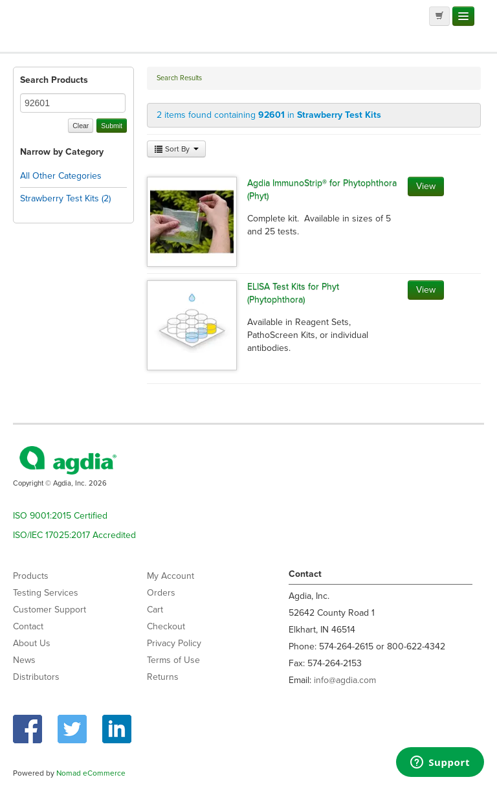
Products (31, 575)
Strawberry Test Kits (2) (65, 198)
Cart (155, 609)
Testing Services (45, 592)
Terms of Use (173, 660)
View (426, 186)
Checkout (166, 626)
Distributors (36, 676)
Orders (161, 592)
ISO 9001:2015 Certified (60, 515)
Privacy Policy (174, 643)
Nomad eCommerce (91, 773)
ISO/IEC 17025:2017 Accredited (74, 535)
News (24, 660)
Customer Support (49, 609)
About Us (31, 643)
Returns (163, 676)
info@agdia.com (345, 680)
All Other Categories (61, 175)
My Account (170, 575)
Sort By (176, 148)
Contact (28, 626)
